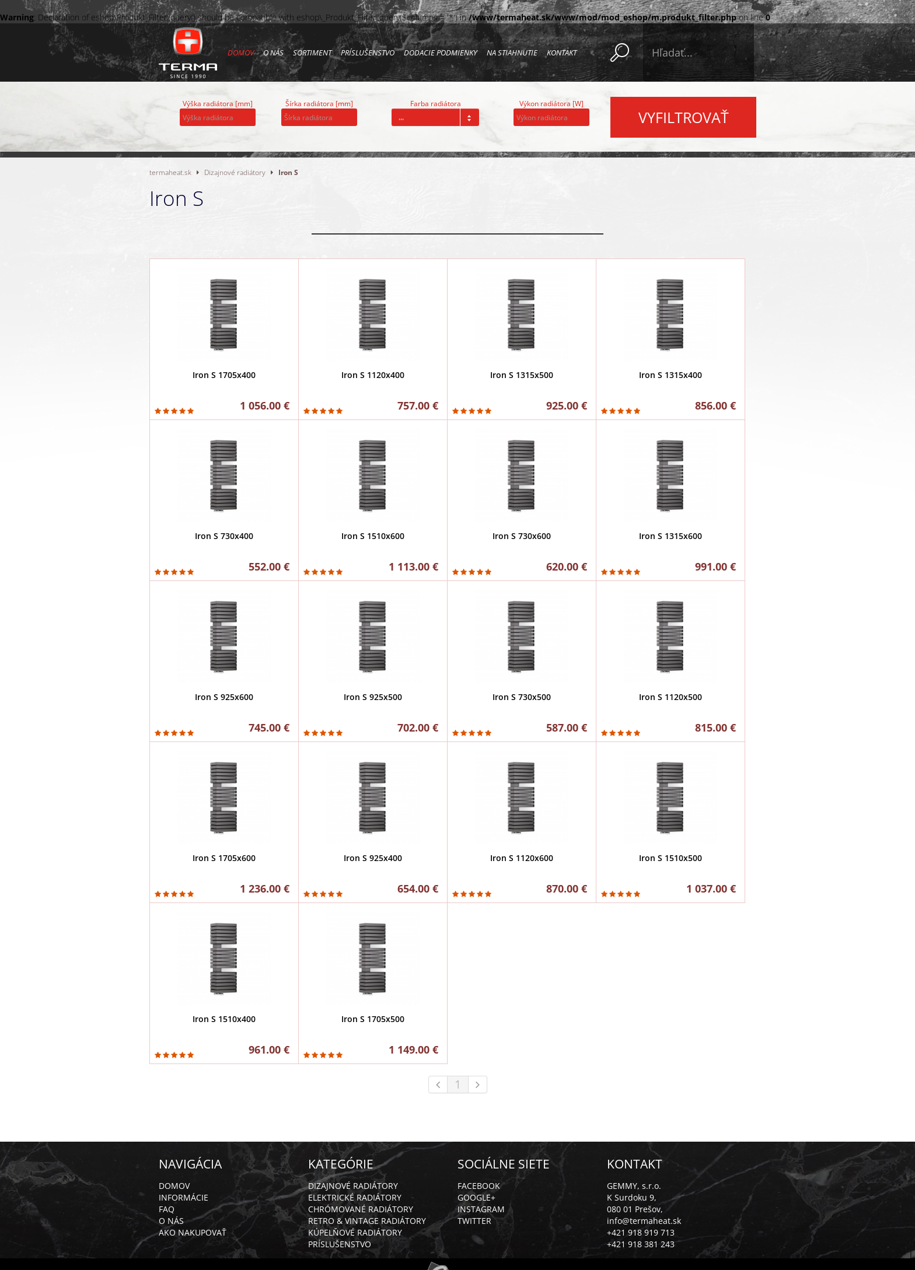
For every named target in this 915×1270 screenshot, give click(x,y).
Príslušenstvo (367, 52)
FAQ (166, 1209)
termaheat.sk (170, 172)
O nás (273, 52)
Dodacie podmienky (440, 52)
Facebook (479, 1185)
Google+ (476, 1197)
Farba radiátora (435, 103)
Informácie (183, 1197)
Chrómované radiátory (360, 1209)
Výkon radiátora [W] (551, 103)
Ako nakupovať (192, 1232)
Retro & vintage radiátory (367, 1220)
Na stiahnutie (512, 52)
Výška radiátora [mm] (218, 103)
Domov (241, 52)
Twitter (474, 1220)
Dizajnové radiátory (235, 172)
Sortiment (312, 52)
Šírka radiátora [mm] (319, 103)
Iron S (288, 172)
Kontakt (562, 52)
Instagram (481, 1209)
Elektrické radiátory (354, 1197)
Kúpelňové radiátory (355, 1232)
